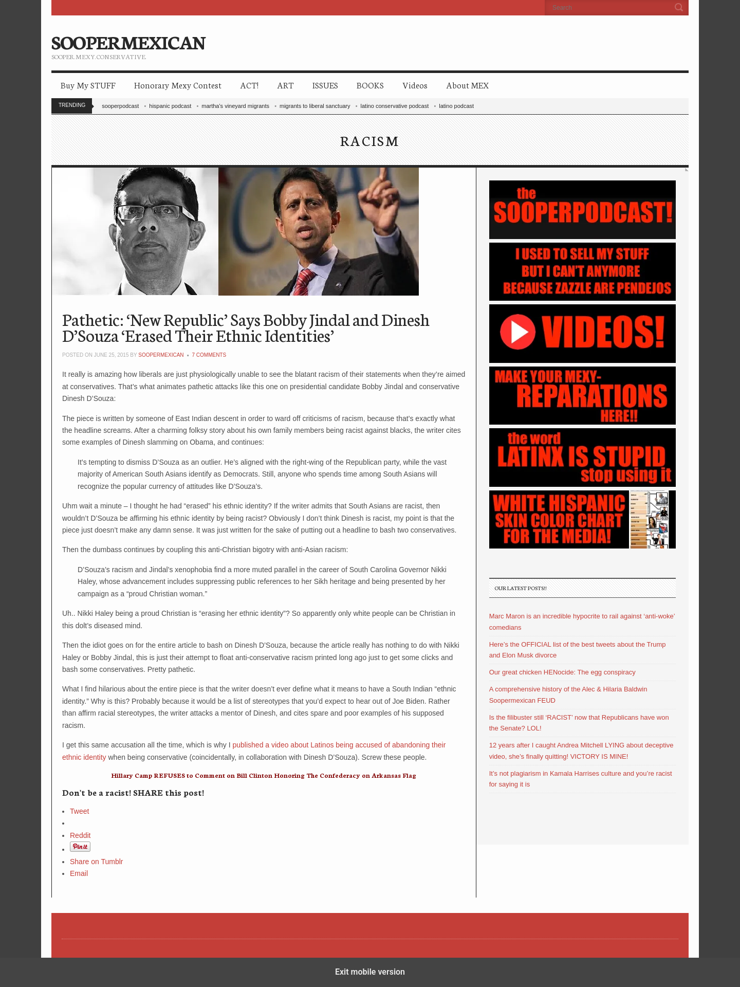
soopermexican (160, 355)
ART (285, 84)
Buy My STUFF (88, 84)
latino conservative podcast (395, 106)
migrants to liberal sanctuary (315, 106)
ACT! (249, 84)
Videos (415, 84)
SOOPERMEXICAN (128, 41)
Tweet (79, 811)
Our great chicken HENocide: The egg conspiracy (562, 672)
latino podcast (456, 106)
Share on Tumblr (96, 861)
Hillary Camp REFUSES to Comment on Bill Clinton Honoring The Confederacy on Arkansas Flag (263, 775)
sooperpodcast (120, 106)
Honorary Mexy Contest (177, 84)
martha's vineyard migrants (235, 106)
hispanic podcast (170, 106)
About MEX (467, 84)
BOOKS (370, 84)
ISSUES (325, 84)
